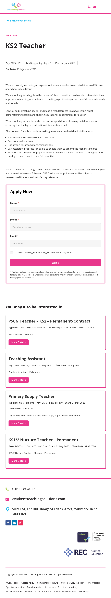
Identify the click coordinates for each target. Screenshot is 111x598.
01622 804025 (23, 488)
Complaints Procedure (47, 583)
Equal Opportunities (14, 587)
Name (14, 203)
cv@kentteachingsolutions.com (38, 498)
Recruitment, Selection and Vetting (61, 587)
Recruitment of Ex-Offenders (18, 591)
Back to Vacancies (20, 20)
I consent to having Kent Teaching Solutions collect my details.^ (44, 252)
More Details (18, 342)
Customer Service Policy (72, 583)
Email (14, 236)
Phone (14, 219)
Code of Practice (43, 591)
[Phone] (55, 226)
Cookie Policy (27, 583)
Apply (55, 262)
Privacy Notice (93, 583)
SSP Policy (83, 591)
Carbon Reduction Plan (65, 591)
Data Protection (34, 587)
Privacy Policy (11, 583)
